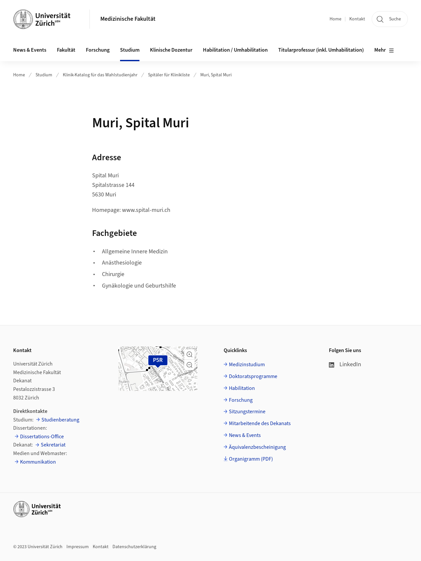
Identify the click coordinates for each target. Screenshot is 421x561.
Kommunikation (38, 462)
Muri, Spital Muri (216, 75)
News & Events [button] (29, 50)
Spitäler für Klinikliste (169, 75)
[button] (189, 354)
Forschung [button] (98, 50)
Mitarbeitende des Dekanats (260, 423)
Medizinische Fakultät (128, 19)
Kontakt (357, 19)
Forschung (241, 400)
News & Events (245, 435)
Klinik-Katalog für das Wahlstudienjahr (100, 75)
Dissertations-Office (42, 436)
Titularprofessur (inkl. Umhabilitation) (321, 50)
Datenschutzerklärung (134, 547)
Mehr (384, 50)
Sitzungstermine (247, 411)
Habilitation (242, 388)
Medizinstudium (247, 364)
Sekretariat (53, 444)
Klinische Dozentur (171, 50)
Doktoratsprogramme (253, 376)
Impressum (77, 547)
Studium (44, 75)
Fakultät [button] (66, 50)
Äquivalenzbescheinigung (257, 447)
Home (335, 19)
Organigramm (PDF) (251, 459)
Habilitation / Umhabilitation (235, 50)
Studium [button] (129, 50)
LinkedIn (345, 364)
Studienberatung (60, 419)
